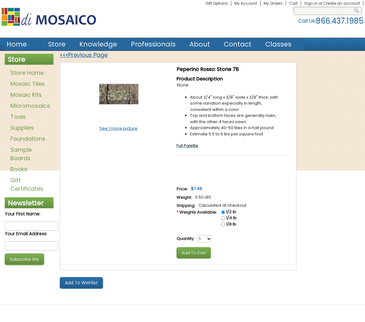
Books (18, 169)
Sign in (310, 3)
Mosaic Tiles (28, 84)
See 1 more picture (118, 128)
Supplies (28, 128)
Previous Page (84, 55)
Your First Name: (22, 214)
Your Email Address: (26, 234)
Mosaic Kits (28, 95)
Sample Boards (21, 154)
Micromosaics (29, 106)
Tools (28, 117)
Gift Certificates (26, 184)
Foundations (28, 139)
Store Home (27, 73)
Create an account (341, 3)
